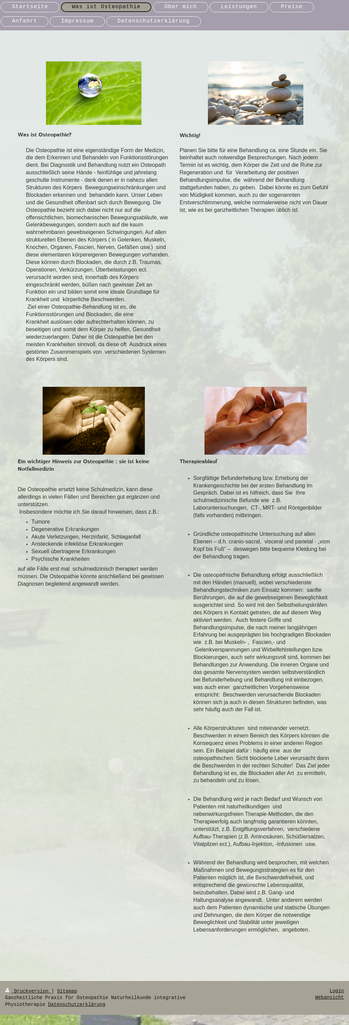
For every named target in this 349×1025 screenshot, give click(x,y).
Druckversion (28, 991)
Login (337, 991)
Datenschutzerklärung (76, 1004)
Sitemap (67, 991)
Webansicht (329, 997)
